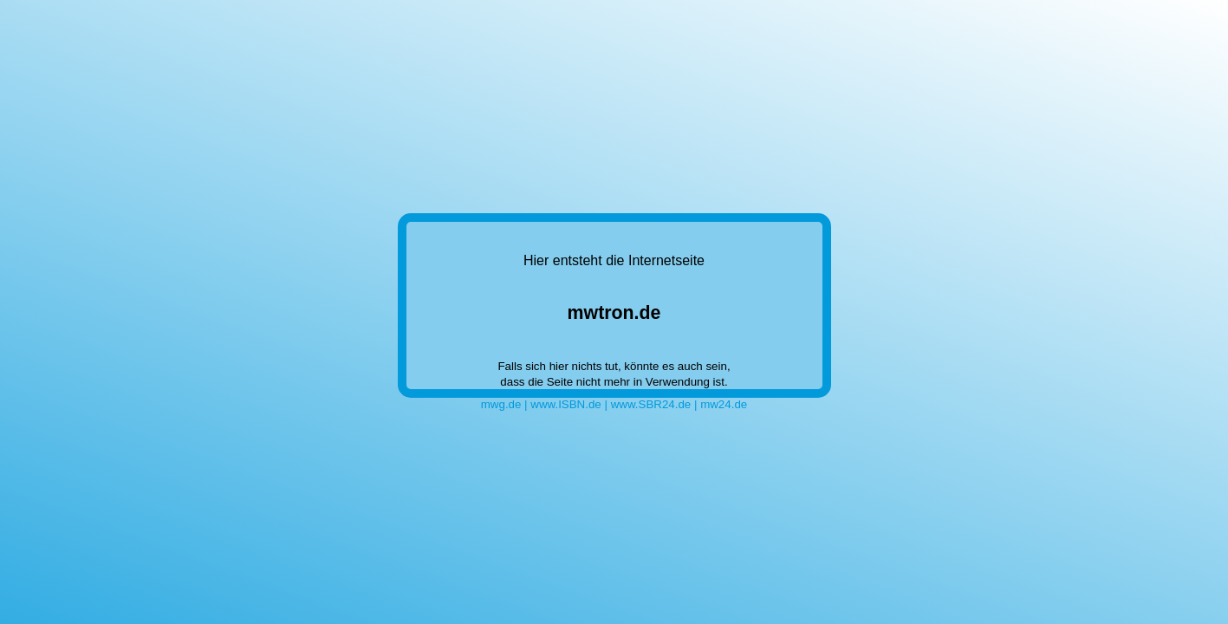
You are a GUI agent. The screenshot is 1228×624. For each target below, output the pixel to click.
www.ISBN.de (565, 404)
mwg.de (501, 404)
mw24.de (723, 404)
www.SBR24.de (651, 404)
